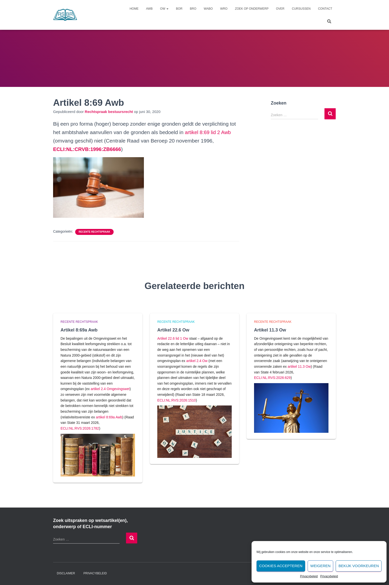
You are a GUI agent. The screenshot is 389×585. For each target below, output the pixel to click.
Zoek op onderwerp (252, 8)
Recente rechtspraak (94, 231)
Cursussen (301, 8)
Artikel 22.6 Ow (173, 330)
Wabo (208, 8)
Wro (223, 8)
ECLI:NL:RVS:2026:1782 (80, 428)
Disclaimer (66, 573)
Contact (325, 8)
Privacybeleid (309, 576)
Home (134, 8)
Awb (149, 8)
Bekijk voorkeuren (358, 566)
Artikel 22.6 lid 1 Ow (172, 338)
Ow (164, 8)
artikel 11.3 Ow (299, 366)
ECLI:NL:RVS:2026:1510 (176, 400)
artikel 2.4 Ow (197, 361)
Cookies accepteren (280, 566)
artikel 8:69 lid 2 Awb (208, 132)
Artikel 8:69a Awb (79, 330)
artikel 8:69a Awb (109, 417)
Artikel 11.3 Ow (270, 330)
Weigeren (320, 566)
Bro (193, 8)
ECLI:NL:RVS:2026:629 (272, 378)
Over (280, 8)
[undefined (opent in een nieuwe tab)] (88, 149)
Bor (179, 8)
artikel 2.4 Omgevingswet (110, 389)
